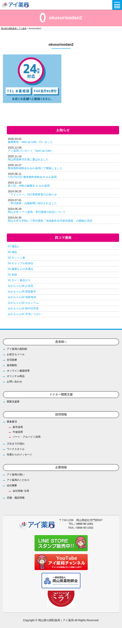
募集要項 (12, 421)
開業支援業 (13, 401)
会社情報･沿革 (21, 490)
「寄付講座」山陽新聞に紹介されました (32, 203)
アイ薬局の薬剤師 (17, 348)
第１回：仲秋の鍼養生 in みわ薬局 (29, 185)
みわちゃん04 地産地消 (22, 297)
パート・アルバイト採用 (27, 436)
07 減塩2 (13, 246)
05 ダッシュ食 (16, 257)
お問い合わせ (14, 381)
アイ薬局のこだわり (18, 479)
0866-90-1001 (84, 523)
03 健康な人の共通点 (20, 268)
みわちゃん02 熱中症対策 (23, 308)
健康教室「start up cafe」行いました (30, 141)
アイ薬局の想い (16, 474)
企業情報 (61, 467)
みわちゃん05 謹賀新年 (22, 291)
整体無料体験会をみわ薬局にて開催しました (35, 168)
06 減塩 (12, 252)
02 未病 (12, 274)
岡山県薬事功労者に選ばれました (28, 159)
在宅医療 (12, 359)
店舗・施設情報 (16, 497)
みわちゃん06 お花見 (20, 285)
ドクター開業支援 (61, 394)
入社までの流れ (16, 443)
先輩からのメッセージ (19, 454)
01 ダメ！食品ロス (19, 280)
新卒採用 (18, 427)
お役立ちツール (16, 354)
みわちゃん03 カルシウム (23, 302)
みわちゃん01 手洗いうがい (25, 314)
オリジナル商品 (16, 376)
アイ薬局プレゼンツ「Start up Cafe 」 (31, 150)
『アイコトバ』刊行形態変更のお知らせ (32, 194)
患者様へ (61, 341)
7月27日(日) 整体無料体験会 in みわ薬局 (32, 176)
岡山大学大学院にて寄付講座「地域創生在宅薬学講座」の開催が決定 (50, 220)
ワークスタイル (16, 449)
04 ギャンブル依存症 (20, 263)
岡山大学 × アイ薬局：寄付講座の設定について (36, 211)
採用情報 (61, 414)
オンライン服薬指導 (18, 370)
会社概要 (12, 485)
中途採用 (18, 431)
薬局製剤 (12, 365)
